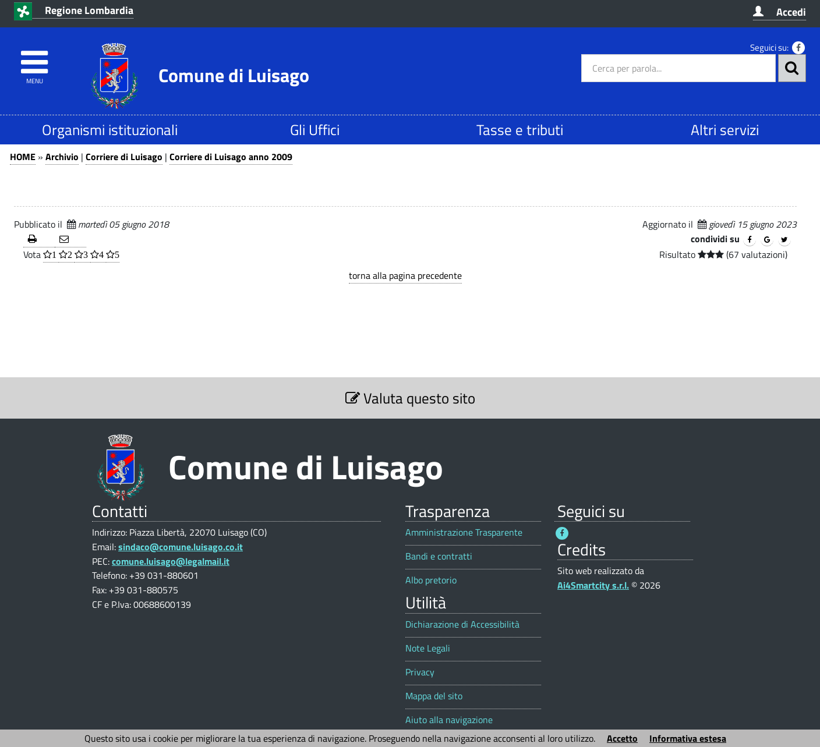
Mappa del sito (433, 696)
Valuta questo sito (410, 398)
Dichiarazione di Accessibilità (462, 624)
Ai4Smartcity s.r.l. (593, 585)
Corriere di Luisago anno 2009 (230, 157)
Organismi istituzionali (110, 129)
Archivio (62, 157)
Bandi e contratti (438, 556)
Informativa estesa (687, 738)
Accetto (622, 738)
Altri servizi (725, 129)
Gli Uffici (315, 129)
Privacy (419, 672)
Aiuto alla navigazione (449, 719)
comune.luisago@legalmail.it (170, 561)
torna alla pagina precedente (405, 275)
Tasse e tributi (519, 129)
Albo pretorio (431, 580)
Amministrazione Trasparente (463, 532)
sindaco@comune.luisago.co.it (180, 547)
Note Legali (427, 648)
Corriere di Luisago (124, 157)
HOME (23, 157)
